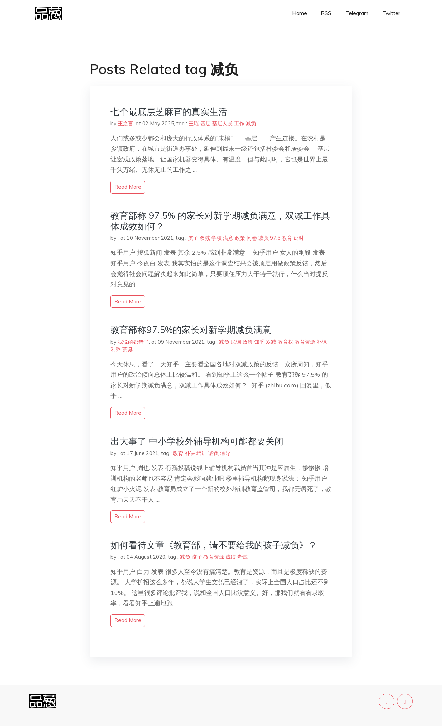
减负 (251, 123)
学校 (216, 238)
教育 (287, 238)
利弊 (115, 349)
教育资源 (305, 342)
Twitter (391, 13)
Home (299, 13)
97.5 (275, 238)
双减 (205, 238)
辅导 (225, 453)
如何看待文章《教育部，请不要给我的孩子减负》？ (213, 545)
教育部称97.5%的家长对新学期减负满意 (190, 329)
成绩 (230, 556)
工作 (239, 123)
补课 (322, 342)
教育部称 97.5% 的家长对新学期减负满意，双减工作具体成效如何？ (220, 221)
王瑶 (194, 123)
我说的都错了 (133, 342)
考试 (242, 556)
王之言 (125, 123)
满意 (228, 238)
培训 (201, 453)
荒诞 (127, 349)
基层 (205, 123)
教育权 (285, 342)
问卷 (252, 238)
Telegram (356, 13)
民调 (236, 342)
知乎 (259, 342)
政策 (240, 238)
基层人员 (222, 123)
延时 (299, 238)
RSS (326, 13)
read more (127, 187)
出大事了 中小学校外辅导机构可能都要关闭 (197, 441)
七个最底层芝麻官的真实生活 (168, 111)
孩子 (193, 238)
